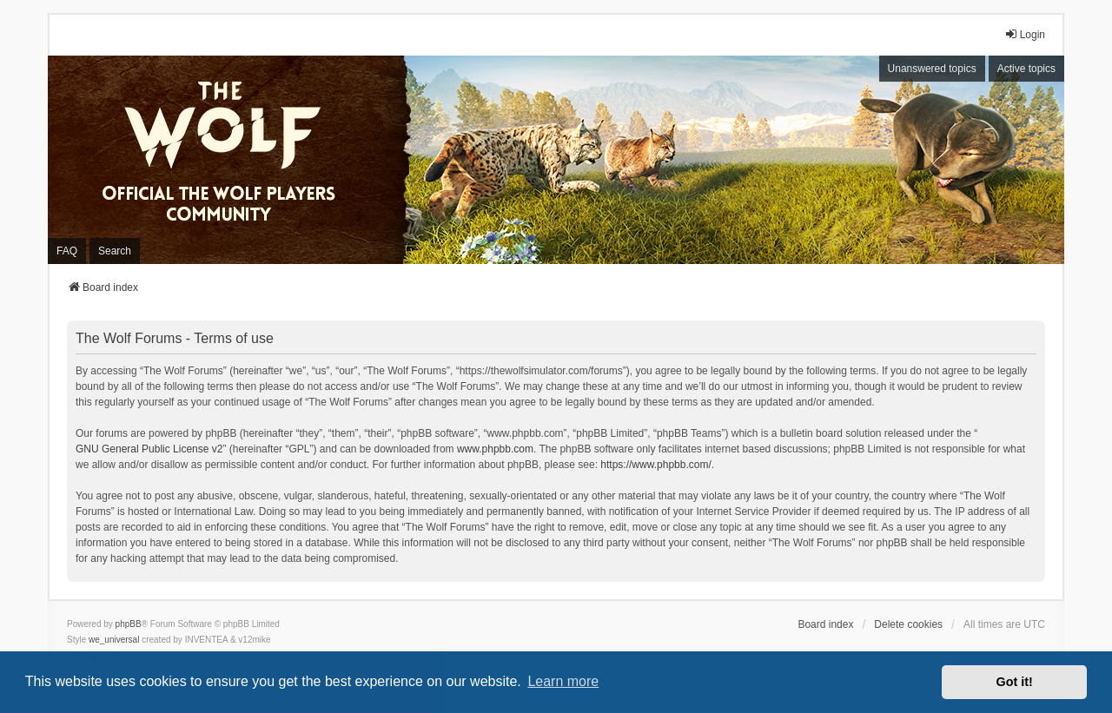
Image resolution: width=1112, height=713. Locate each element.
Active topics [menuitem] (1026, 69)
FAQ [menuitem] (66, 251)
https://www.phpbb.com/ (655, 465)
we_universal (114, 639)
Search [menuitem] (114, 251)
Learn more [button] (563, 681)
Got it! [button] (1014, 682)
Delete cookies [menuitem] (908, 624)
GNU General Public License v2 (149, 449)
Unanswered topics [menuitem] (932, 69)
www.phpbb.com (495, 449)
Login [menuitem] (1024, 34)
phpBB (129, 624)
